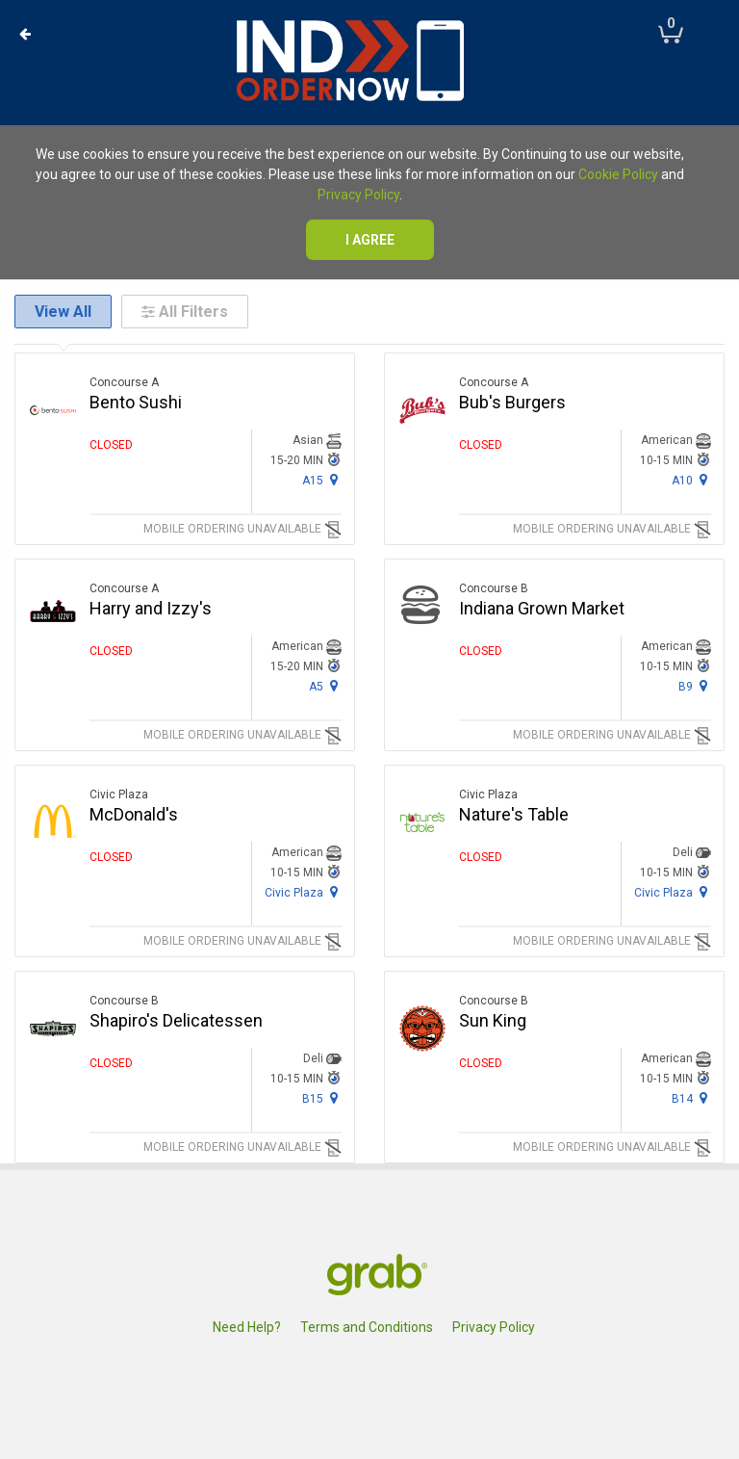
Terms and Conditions (366, 1327)
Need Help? (247, 1327)
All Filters (184, 311)
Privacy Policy (358, 194)
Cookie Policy (618, 174)
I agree (370, 240)
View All (63, 311)
